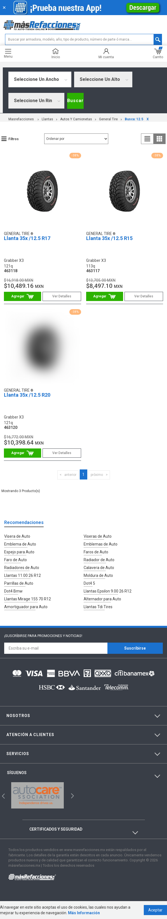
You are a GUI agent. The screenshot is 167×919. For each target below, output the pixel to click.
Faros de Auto (96, 552)
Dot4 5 (89, 583)
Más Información (84, 913)
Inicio (55, 53)
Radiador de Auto (99, 560)
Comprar (22, 296)
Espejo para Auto (19, 552)
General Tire (108, 119)
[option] (37, 795)
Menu (8, 53)
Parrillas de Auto (18, 583)
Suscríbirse (135, 648)
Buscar (75, 100)
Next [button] (71, 795)
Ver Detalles (61, 296)
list (147, 139)
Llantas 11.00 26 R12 (22, 575)
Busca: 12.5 (134, 119)
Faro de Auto (15, 560)
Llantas (47, 119)
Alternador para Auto (102, 599)
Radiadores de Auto (21, 567)
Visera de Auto (17, 536)
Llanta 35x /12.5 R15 (109, 238)
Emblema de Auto (20, 544)
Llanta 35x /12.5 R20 (27, 395)
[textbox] (83, 39)
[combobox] (39, 79)
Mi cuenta (106, 53)
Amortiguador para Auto (26, 607)
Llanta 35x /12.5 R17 (27, 238)
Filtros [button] (13, 139)
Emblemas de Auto (100, 544)
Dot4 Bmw (13, 591)
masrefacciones (21, 119)
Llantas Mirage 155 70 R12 (27, 599)
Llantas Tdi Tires (98, 607)
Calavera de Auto (99, 567)
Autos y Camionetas (76, 119)
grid (159, 139)
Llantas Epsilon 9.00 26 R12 (107, 591)
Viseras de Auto (98, 536)
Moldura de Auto (98, 575)
